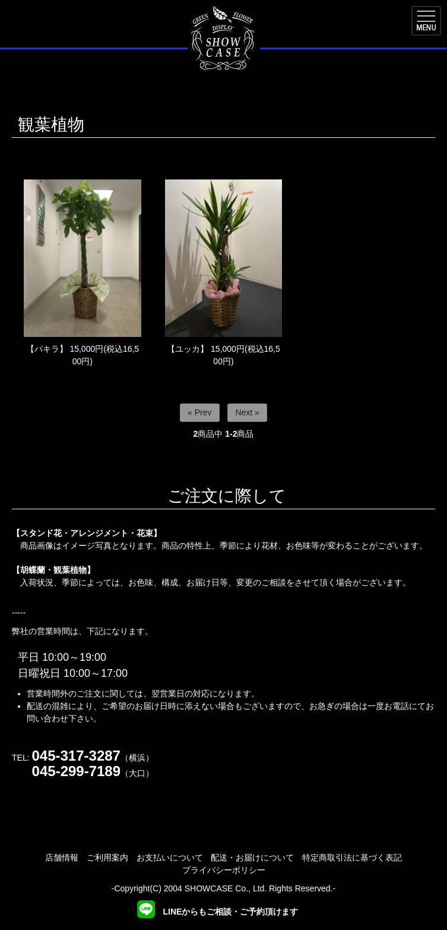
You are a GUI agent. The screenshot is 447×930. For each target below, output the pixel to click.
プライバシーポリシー (223, 870)
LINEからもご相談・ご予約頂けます (218, 911)
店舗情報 (61, 857)
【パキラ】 (47, 349)
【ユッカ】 (187, 349)
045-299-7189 (76, 771)
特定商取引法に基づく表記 (352, 857)
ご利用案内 (107, 857)
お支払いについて (170, 857)
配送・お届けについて (252, 857)
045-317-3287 (75, 756)
